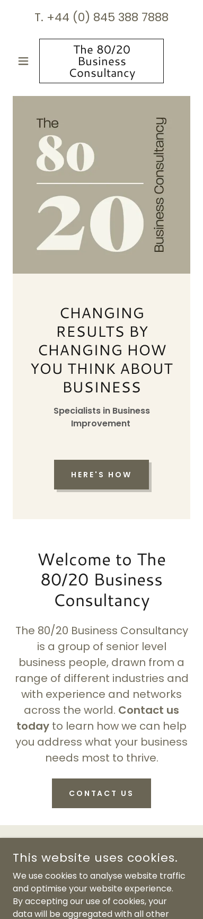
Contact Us (102, 793)
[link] (101, 61)
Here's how (101, 474)
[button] (26, 61)
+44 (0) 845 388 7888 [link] (108, 17)
